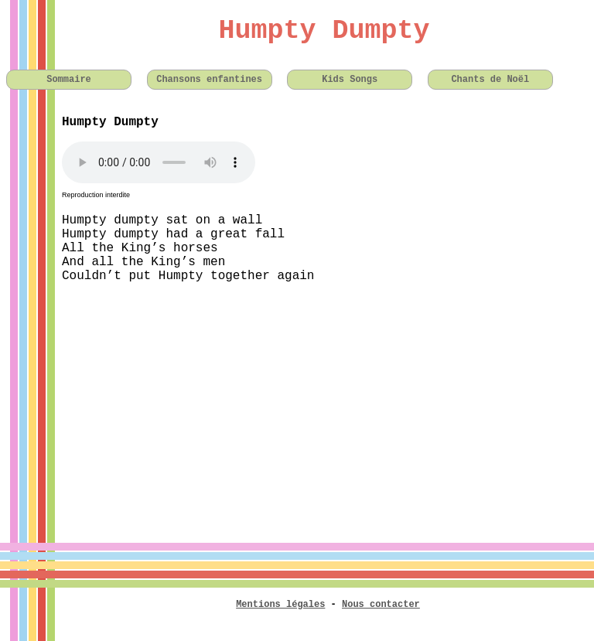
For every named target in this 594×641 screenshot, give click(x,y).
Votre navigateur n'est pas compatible (158, 162)
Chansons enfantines (209, 79)
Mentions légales (280, 604)
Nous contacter (381, 604)
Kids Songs (349, 79)
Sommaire (68, 79)
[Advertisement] (297, 403)
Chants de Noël (490, 79)
